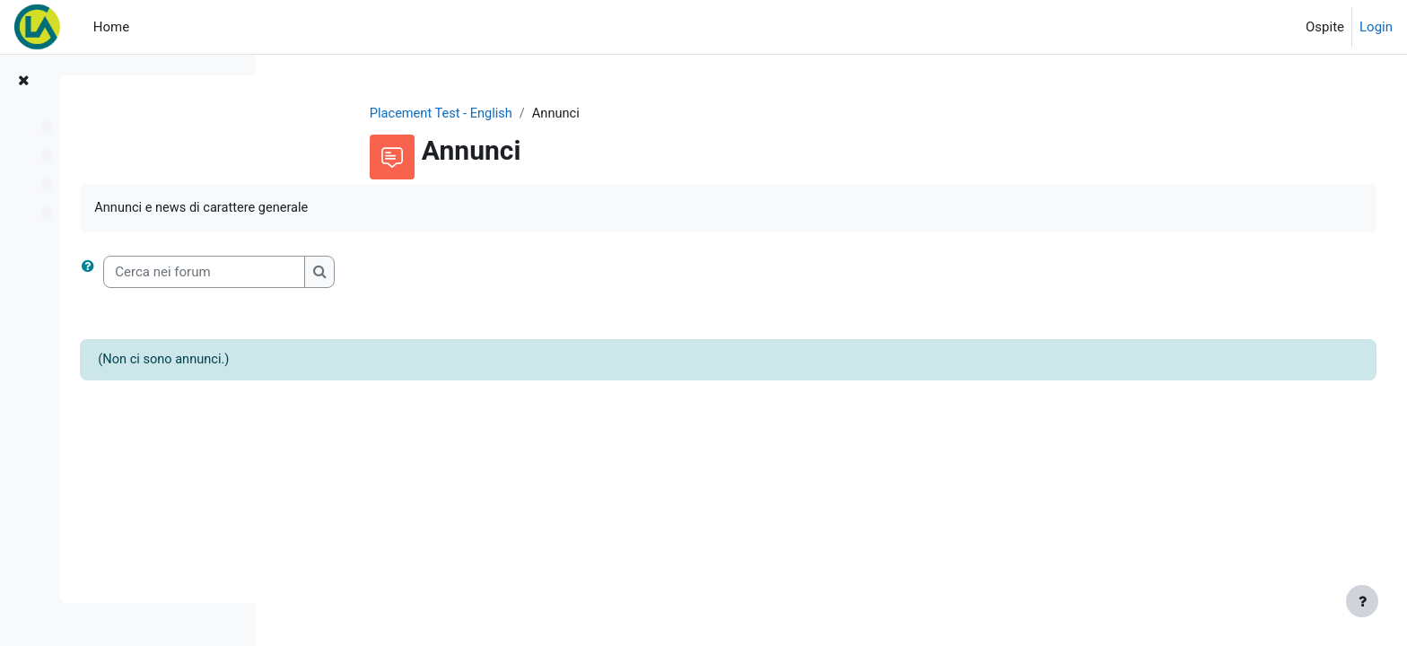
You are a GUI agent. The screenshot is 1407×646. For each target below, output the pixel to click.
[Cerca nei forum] (415, 273)
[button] (302, 273)
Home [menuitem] (111, 27)
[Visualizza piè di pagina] (1362, 601)
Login (1376, 27)
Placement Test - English (532, 114)
